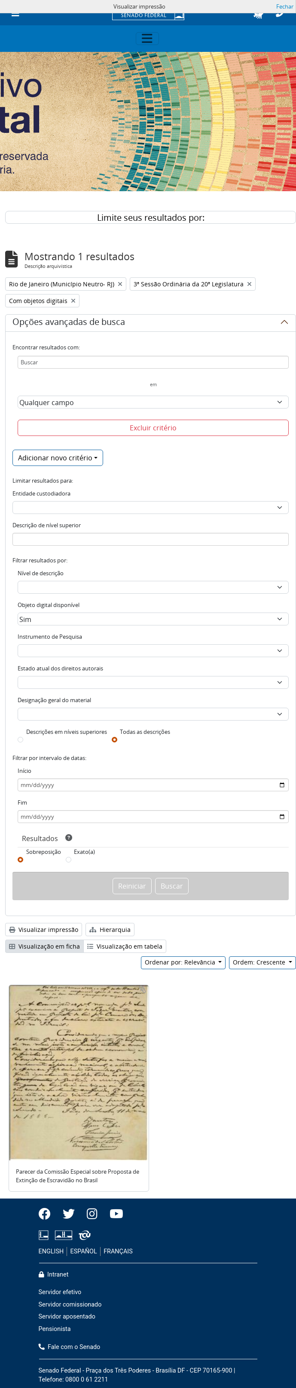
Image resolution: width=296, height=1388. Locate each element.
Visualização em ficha (44, 946)
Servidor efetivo (60, 1292)
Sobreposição (43, 852)
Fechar (284, 6)
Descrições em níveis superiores (66, 732)
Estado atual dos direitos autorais (60, 668)
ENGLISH (51, 1251)
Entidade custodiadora (41, 493)
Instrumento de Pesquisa (50, 636)
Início (24, 771)
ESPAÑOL (83, 1251)
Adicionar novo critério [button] (55, 458)
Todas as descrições (145, 732)
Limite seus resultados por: (150, 217)
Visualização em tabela (124, 946)
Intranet (54, 1274)
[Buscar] (153, 362)
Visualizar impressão (43, 929)
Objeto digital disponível (48, 605)
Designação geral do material (54, 700)
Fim (22, 802)
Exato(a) (84, 852)
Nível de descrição (41, 573)
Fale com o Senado (70, 1347)
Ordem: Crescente (260, 962)
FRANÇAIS (118, 1251)
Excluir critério (153, 428)
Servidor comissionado (70, 1304)
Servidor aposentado (67, 1316)
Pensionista (55, 1329)
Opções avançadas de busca (68, 323)
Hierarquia (110, 929)
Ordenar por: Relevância (181, 962)
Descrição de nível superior (46, 525)
